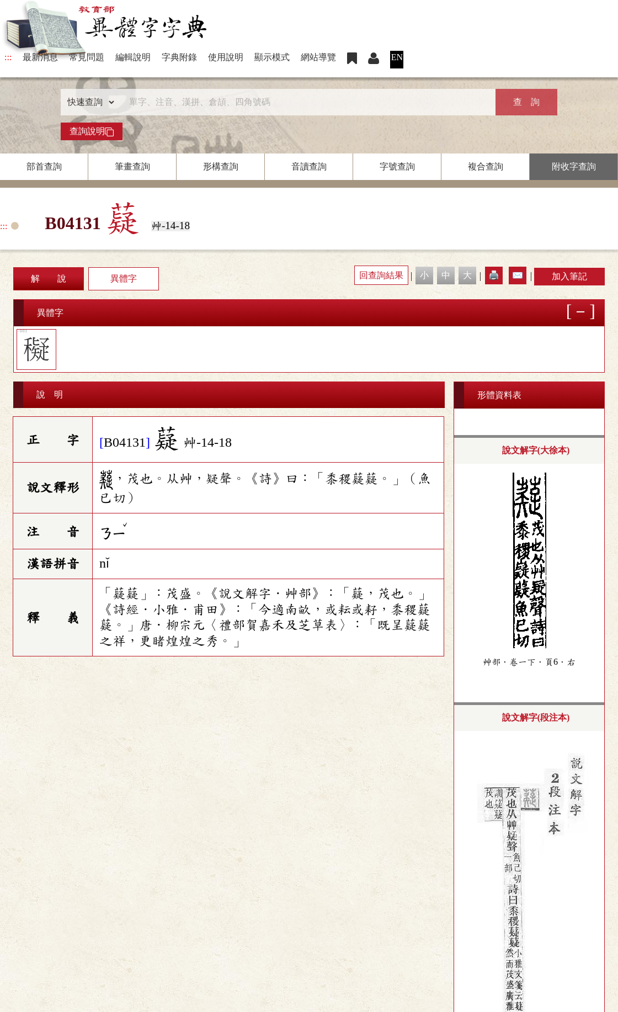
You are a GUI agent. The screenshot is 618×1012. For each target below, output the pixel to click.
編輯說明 (133, 57)
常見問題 (86, 57)
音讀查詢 (309, 166)
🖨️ (493, 275)
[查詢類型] (88, 102)
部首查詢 (44, 166)
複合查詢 (485, 166)
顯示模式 (272, 57)
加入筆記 (569, 276)
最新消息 (40, 57)
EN (397, 57)
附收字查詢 (574, 166)
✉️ (517, 275)
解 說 (48, 278)
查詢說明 (92, 131)
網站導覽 (318, 57)
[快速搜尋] (305, 102)
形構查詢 (220, 166)
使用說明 (225, 57)
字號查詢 (397, 166)
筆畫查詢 (132, 166)
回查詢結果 (381, 275)
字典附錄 (179, 57)
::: (8, 57)
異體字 (123, 278)
